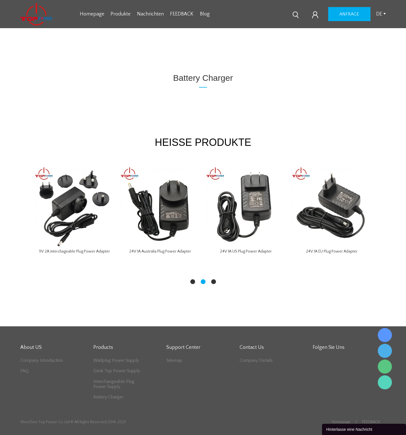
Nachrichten (150, 14)
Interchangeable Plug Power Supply (113, 384)
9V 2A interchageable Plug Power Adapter (74, 251)
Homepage (92, 14)
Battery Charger (212, 56)
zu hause (183, 56)
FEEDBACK (181, 14)
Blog (205, 14)
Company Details (256, 360)
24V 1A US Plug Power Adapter (246, 251)
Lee (385, 382)
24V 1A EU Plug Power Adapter (332, 251)
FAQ (24, 370)
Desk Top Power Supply (116, 370)
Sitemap (174, 360)
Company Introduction (41, 360)
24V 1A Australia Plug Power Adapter (160, 251)
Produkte (121, 14)
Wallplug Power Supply (116, 360)
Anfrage (349, 14)
